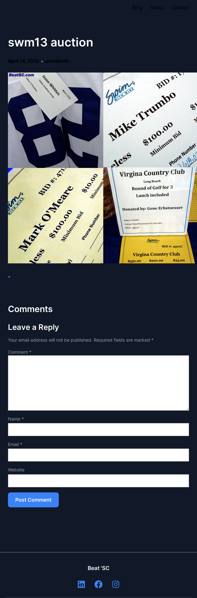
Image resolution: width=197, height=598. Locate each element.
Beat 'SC (99, 568)
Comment (19, 352)
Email (15, 444)
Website (16, 469)
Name (16, 418)
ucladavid (57, 61)
